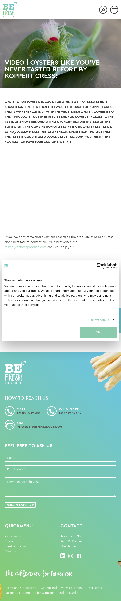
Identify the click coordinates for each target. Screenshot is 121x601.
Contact (10, 551)
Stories (10, 541)
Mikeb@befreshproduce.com (26, 247)
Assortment (13, 536)
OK (98, 332)
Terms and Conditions (20, 588)
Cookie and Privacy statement (62, 588)
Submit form (20, 505)
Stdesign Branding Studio (60, 593)
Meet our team (15, 546)
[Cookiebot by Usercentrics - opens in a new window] (99, 266)
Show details (100, 319)
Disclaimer (95, 588)
